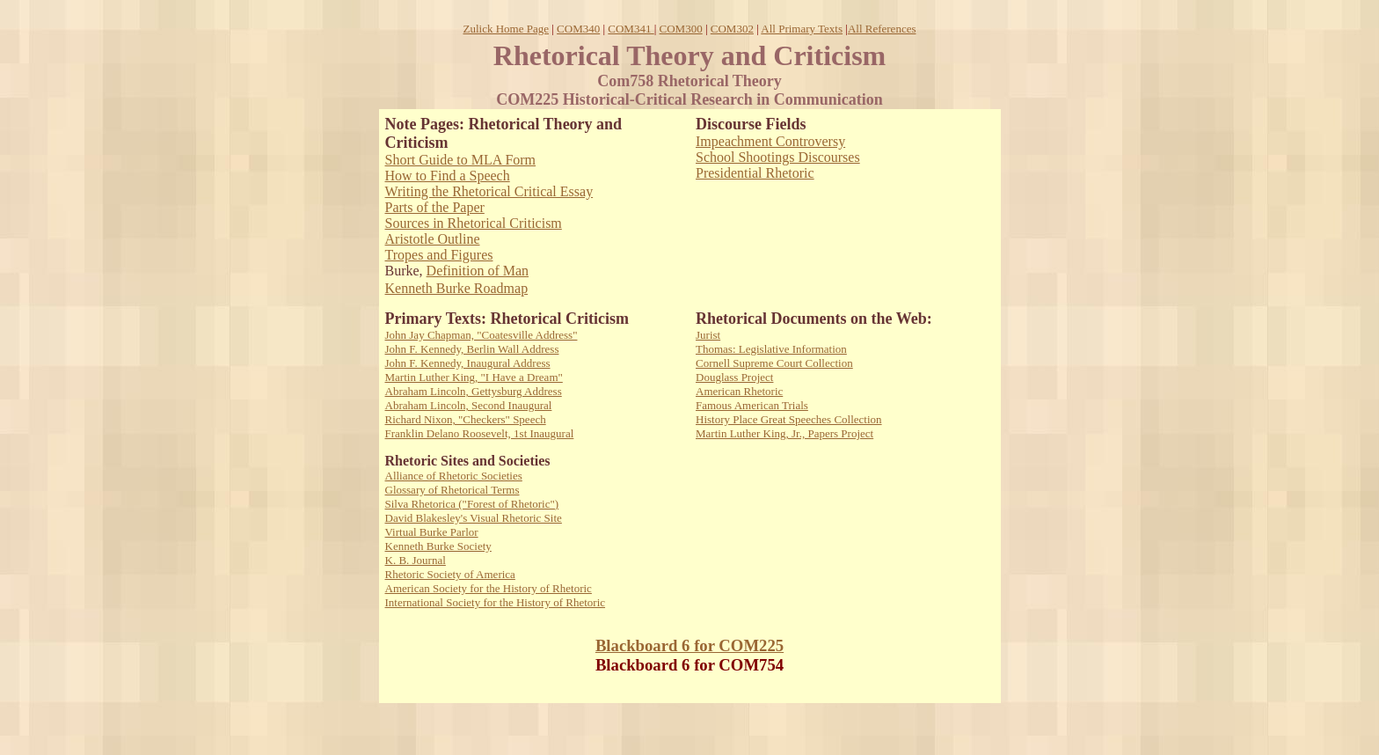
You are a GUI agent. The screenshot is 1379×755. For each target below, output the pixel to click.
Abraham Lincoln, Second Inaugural (468, 405)
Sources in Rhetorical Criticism (473, 223)
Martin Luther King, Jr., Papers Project (784, 433)
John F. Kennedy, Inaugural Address (468, 363)
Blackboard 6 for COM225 (689, 645)
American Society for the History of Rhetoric (488, 588)
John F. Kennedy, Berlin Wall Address (472, 349)
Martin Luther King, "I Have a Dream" (474, 377)
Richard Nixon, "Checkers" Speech (465, 419)
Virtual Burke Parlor (431, 532)
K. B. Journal (415, 560)
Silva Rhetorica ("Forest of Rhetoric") (472, 503)
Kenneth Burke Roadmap (457, 288)
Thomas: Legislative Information (771, 349)
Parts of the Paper (435, 207)
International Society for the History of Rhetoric (495, 602)
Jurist (708, 334)
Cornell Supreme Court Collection (774, 363)
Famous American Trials (752, 405)
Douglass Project (734, 377)
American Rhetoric (739, 391)
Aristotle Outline (432, 238)
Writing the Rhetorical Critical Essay (489, 191)
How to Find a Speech (447, 175)
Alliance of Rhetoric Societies (453, 475)
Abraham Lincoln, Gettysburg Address (473, 391)
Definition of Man (478, 270)
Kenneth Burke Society (438, 546)
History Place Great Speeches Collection (789, 419)
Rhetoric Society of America (450, 574)
